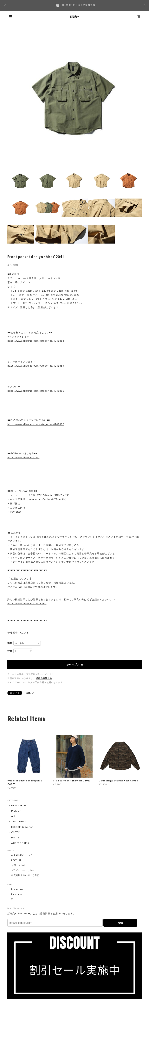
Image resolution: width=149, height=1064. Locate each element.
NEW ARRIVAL (19, 805)
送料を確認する (44, 678)
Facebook (16, 894)
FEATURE (16, 860)
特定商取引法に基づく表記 (25, 875)
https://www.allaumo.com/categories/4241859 (35, 365)
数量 (9, 651)
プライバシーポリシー (23, 870)
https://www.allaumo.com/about (26, 603)
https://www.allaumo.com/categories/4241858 (35, 341)
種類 (9, 643)
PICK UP (16, 810)
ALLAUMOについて (21, 855)
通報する (30, 693)
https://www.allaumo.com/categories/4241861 (35, 391)
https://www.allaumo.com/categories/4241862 (35, 424)
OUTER (15, 832)
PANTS (15, 837)
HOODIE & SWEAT (22, 826)
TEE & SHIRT (18, 821)
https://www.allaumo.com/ (23, 457)
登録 (120, 922)
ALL (13, 816)
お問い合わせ (18, 865)
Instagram (17, 889)
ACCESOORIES (20, 843)
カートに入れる (74, 664)
